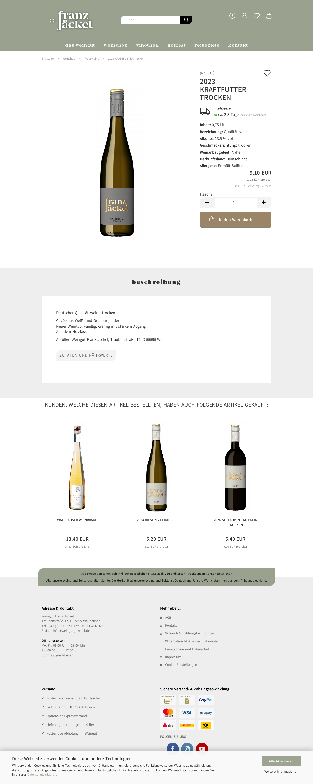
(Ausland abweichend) (253, 115)
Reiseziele (207, 45)
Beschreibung (156, 282)
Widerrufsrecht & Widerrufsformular (192, 641)
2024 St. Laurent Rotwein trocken (235, 522)
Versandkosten (175, 574)
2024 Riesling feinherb (156, 520)
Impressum (173, 657)
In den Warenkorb (230, 219)
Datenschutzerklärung (42, 775)
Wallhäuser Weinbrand (77, 520)
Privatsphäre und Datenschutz (188, 649)
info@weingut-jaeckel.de (71, 631)
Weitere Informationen (281, 771)
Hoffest (177, 45)
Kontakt (238, 45)
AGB (168, 617)
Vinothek (147, 45)
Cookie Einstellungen (181, 665)
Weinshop (116, 45)
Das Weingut (80, 45)
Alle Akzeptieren (281, 761)
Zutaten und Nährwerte (86, 355)
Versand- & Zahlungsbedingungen (190, 633)
